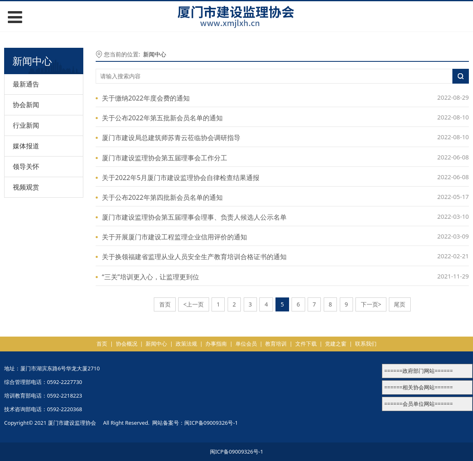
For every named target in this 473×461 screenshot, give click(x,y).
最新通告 (26, 84)
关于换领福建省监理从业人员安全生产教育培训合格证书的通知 (194, 256)
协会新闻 (26, 104)
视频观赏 (26, 187)
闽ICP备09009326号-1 (211, 422)
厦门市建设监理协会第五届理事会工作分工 (164, 157)
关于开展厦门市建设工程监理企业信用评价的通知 (174, 236)
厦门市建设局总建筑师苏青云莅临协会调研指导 (171, 137)
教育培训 (276, 343)
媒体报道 (26, 145)
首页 (101, 343)
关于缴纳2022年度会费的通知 (146, 98)
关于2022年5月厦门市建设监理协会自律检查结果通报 (180, 177)
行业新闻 (26, 125)
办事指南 (216, 343)
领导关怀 (26, 166)
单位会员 (246, 343)
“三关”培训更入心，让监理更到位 (150, 276)
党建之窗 (335, 343)
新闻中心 (154, 54)
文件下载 (306, 343)
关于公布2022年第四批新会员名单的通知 (162, 197)
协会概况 (126, 343)
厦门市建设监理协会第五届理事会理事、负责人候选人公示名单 (194, 217)
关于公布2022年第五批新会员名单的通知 (162, 117)
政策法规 (186, 343)
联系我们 (366, 343)
